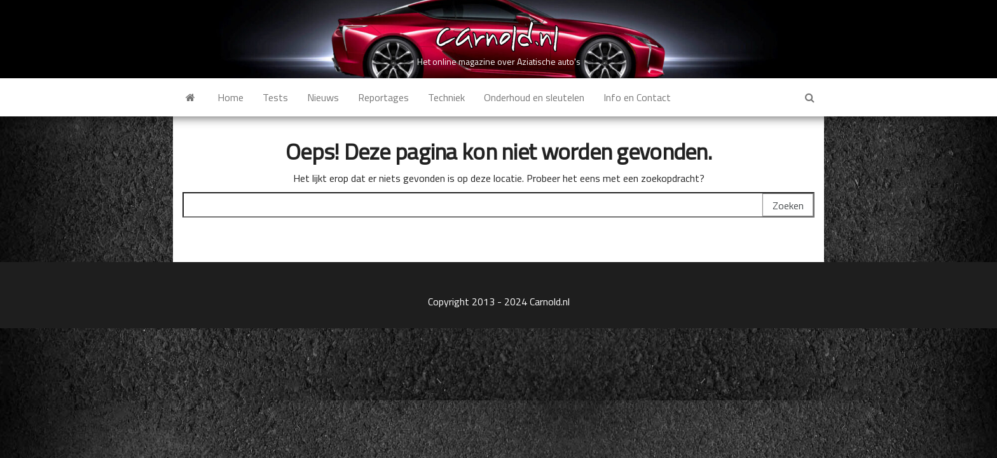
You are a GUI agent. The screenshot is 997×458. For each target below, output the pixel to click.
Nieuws (323, 97)
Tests (275, 97)
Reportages (383, 97)
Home (230, 97)
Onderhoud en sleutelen (534, 97)
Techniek (446, 97)
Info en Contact (637, 97)
